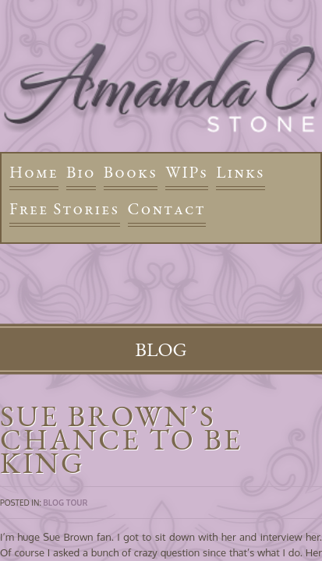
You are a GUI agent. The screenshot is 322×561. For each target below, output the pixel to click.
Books (130, 171)
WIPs (186, 171)
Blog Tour (65, 502)
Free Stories (64, 208)
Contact (167, 208)
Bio (81, 171)
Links (240, 171)
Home (33, 171)
